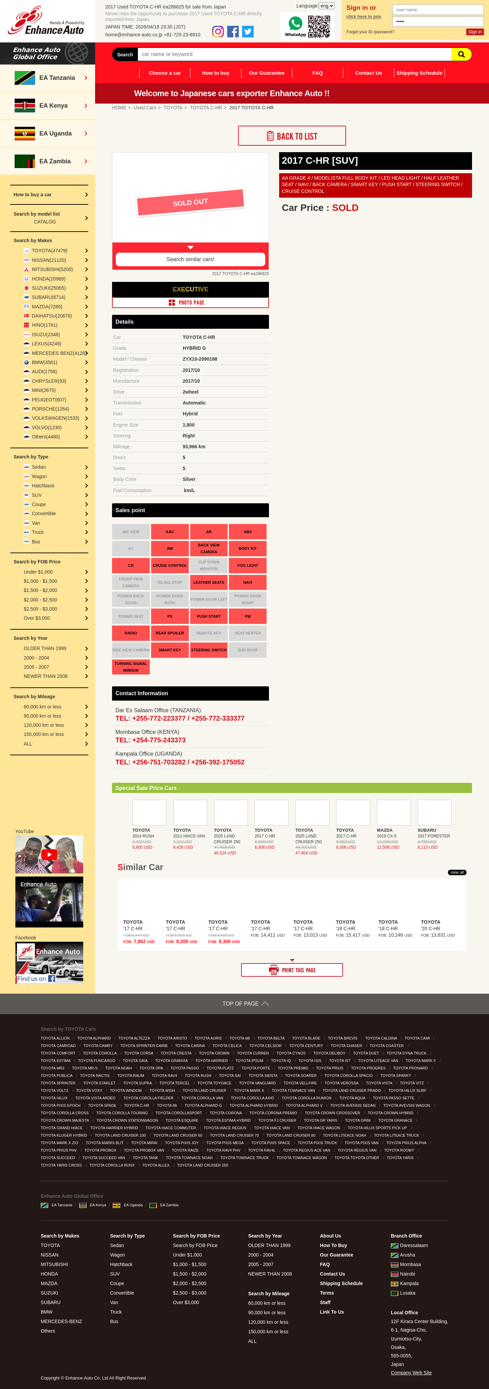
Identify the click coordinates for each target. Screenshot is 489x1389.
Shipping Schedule (419, 73)
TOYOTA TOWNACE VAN (294, 1090)
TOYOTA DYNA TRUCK (407, 1053)
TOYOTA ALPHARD (94, 1038)
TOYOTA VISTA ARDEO (96, 1098)
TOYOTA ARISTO (173, 1038)
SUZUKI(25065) (49, 288)
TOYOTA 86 (167, 1105)
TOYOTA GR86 (358, 1120)
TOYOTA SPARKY (396, 1076)
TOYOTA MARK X (249, 1090)
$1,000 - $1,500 (40, 581)
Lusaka (403, 1293)
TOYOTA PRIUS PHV (59, 1150)
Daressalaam (409, 1245)
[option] (190, 211)
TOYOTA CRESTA (177, 1053)
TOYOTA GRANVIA (172, 1061)
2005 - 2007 (36, 667)
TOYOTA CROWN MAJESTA (65, 1120)
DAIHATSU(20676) (52, 316)
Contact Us (368, 73)
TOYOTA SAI (230, 1076)
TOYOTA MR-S (85, 1068)
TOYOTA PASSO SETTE (394, 1098)
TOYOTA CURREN (253, 1053)
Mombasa (406, 1264)
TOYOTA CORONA (226, 1113)
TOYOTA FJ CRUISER (277, 1120)
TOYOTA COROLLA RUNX (112, 1165)
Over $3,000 (37, 618)
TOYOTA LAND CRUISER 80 (291, 1135)
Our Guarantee (267, 73)
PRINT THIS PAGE (292, 970)
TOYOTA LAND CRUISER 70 (235, 1135)
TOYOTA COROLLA (100, 1053)
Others (48, 1331)
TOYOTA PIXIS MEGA (225, 1143)
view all (457, 872)
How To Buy (333, 1245)
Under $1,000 (38, 572)
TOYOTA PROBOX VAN (144, 1150)
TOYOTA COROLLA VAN (202, 1098)
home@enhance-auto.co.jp (133, 34)
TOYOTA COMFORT (58, 1053)
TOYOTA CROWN (215, 1053)
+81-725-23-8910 (182, 34)
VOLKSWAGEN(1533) (55, 418)
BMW (46, 1312)
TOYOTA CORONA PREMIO (273, 1113)
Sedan (39, 467)
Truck (37, 532)
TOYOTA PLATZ (220, 1068)
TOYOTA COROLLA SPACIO (349, 1076)
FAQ (317, 73)
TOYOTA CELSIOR (266, 1046)
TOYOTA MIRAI (144, 1143)
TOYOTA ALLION (56, 1038)
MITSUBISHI (54, 1264)
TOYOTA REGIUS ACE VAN (307, 1150)
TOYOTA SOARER (301, 1076)
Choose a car (165, 73)
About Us (330, 1236)
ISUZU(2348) (46, 334)
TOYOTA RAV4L (262, 1150)
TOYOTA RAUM (131, 1076)
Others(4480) (46, 436)
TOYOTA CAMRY (99, 1046)
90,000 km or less (42, 716)
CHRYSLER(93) (49, 381)
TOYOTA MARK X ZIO (60, 1143)
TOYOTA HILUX (55, 1098)
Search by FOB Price (195, 1245)
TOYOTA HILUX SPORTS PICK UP (378, 1128)
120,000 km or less (44, 725)
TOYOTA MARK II (421, 1061)
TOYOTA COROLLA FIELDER (149, 1098)
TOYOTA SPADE (102, 1105)
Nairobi (403, 1274)
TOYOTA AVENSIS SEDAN (353, 1105)
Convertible (44, 513)
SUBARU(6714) (49, 297)
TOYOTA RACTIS (95, 1076)
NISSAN (49, 1255)
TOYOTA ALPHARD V (304, 1105)
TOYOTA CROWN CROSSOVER (333, 1113)
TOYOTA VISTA (379, 1083)
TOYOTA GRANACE (396, 1120)
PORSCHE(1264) (50, 409)
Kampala (405, 1283)
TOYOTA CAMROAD (59, 1046)
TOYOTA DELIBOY (329, 1053)
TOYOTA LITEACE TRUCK (397, 1135)
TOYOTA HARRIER (212, 1061)
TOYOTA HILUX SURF (408, 1090)
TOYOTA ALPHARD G (204, 1105)
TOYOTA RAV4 (165, 1076)
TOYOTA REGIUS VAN (358, 1150)
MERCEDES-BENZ (61, 1321)
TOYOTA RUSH (198, 1076)
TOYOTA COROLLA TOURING (122, 1113)
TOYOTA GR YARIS (321, 1120)
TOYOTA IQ (281, 1061)
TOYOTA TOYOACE (214, 1083)
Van (36, 523)
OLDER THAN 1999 (45, 648)
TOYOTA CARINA (190, 1046)
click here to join (363, 16)
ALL (28, 743)
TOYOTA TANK (146, 1158)
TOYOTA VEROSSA (342, 1083)
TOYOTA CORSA (139, 1053)
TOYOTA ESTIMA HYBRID (229, 1120)
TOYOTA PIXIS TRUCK (318, 1143)
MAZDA (49, 1283)
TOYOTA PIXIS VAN (362, 1143)
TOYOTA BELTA (271, 1038)
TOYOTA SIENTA (263, 1076)
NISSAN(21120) (49, 260)
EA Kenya (92, 1205)
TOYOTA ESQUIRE (182, 1120)
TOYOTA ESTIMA (56, 1061)
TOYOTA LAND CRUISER (205, 1090)
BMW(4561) (44, 362)
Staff (325, 1302)
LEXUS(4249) (46, 343)
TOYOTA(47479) (50, 250)
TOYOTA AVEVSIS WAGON (407, 1105)
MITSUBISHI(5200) (52, 269)
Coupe (39, 504)
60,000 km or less (42, 706)
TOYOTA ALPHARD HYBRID (254, 1105)
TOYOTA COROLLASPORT (179, 1113)
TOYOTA (50, 1245)
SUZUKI (49, 1293)
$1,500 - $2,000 (40, 590)
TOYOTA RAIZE (186, 1150)
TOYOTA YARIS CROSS (62, 1165)
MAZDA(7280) (47, 306)
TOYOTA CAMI (418, 1038)
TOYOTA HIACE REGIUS (226, 1128)
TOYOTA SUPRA (138, 1083)
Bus (36, 541)
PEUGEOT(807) (49, 399)
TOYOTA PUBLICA (57, 1076)
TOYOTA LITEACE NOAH (345, 1135)
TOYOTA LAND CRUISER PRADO (352, 1090)
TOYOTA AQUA (352, 1098)
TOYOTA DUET (366, 1053)
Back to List (292, 136)
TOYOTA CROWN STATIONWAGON (127, 1120)
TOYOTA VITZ (412, 1083)
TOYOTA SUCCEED (58, 1158)
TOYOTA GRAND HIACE (62, 1128)
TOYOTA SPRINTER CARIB (144, 1046)
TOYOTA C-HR (137, 1105)
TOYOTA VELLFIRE (301, 1083)
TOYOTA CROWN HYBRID (391, 1113)
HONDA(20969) (49, 279)
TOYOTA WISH (162, 1090)
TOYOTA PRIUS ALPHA (406, 1143)
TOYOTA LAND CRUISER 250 (203, 1165)
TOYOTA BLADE (306, 1038)
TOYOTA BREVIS (343, 1038)
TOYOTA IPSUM (250, 1061)
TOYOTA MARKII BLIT (105, 1143)
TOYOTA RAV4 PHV (223, 1150)
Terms (327, 1293)
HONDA (49, 1274)
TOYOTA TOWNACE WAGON (302, 1158)
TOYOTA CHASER (347, 1046)
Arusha (403, 1255)
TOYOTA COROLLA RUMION (307, 1098)
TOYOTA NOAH (119, 1068)
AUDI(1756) (44, 371)
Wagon (39, 476)
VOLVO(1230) (47, 427)
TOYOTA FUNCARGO (97, 1061)
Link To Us (332, 1312)
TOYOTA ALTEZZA (134, 1038)
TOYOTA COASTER (387, 1046)
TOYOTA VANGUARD (258, 1083)
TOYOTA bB (240, 1038)
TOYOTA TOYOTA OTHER (357, 1158)
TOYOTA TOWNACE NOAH (190, 1158)
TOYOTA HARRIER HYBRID (114, 1128)
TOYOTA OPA (152, 1068)
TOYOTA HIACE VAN (272, 1128)
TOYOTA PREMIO (293, 1068)
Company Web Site (411, 1372)
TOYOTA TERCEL (175, 1083)
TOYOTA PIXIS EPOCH (61, 1105)
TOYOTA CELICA (228, 1046)
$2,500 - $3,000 (40, 609)
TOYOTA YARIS (401, 1158)
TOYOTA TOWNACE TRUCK (245, 1158)
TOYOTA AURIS (209, 1038)
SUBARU (50, 1302)
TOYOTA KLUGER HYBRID (64, 1135)
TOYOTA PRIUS (330, 1068)
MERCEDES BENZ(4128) (59, 353)
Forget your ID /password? (370, 32)
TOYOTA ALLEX (156, 1165)
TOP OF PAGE (240, 1004)
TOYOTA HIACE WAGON (319, 1128)
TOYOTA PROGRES (369, 1068)
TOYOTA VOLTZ (55, 1090)
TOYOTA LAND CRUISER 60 (178, 1135)
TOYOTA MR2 (53, 1068)
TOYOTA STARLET (99, 1083)
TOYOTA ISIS (310, 1061)
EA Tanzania (56, 1205)
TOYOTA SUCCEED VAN (104, 1158)
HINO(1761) (44, 325)
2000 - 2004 (36, 658)
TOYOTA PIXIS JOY (182, 1143)
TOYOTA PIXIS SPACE (271, 1143)
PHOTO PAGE (190, 302)
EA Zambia (164, 1205)
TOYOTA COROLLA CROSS (65, 1113)
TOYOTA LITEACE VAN (378, 1061)
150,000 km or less (44, 734)
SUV (37, 495)
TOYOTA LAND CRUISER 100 (121, 1135)
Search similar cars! (190, 259)
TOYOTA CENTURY (306, 1046)
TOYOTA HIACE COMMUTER (171, 1128)
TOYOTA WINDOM (126, 1090)
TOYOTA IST (340, 1061)
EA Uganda (128, 1205)
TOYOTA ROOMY (399, 1150)
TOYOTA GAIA (135, 1061)
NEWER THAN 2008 (46, 676)
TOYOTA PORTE (256, 1068)
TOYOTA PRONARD (411, 1068)
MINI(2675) (44, 390)
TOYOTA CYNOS (291, 1053)
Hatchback (43, 485)
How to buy (216, 73)
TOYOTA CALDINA (381, 1038)
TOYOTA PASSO (185, 1068)
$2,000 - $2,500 (40, 599)
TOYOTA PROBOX (101, 1150)
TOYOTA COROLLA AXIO (253, 1098)
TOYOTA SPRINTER (58, 1083)
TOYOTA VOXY (89, 1090)
